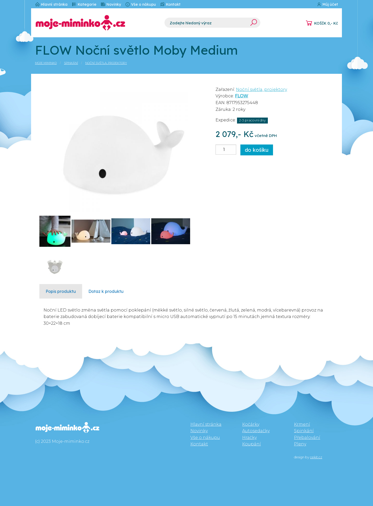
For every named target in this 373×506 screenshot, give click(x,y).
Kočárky (250, 424)
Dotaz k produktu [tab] (106, 291)
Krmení (302, 424)
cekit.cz (316, 457)
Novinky (111, 4)
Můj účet (327, 4)
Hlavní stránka (51, 4)
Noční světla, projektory (106, 63)
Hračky (249, 437)
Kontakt (170, 4)
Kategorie (84, 4)
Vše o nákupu (140, 4)
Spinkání (71, 63)
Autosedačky (256, 430)
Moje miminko (46, 63)
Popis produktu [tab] (61, 291)
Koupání (251, 444)
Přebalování (307, 437)
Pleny (300, 444)
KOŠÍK (326, 23)
